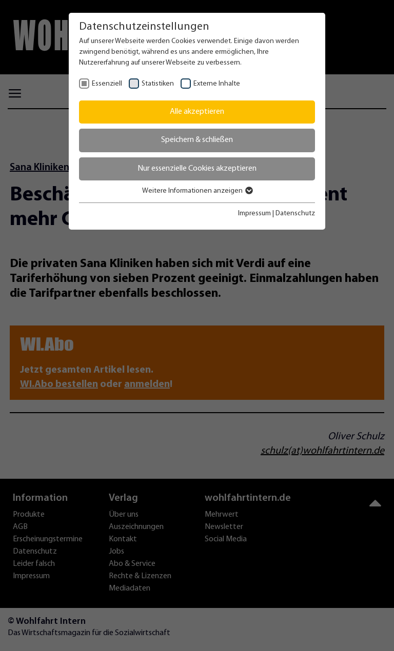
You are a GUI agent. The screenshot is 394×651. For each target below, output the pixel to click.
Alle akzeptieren (197, 112)
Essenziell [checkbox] (107, 84)
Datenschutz (295, 213)
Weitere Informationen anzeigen (197, 191)
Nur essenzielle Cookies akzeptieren (197, 169)
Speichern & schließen (197, 140)
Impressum (254, 213)
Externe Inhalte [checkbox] (216, 84)
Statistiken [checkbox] (158, 84)
